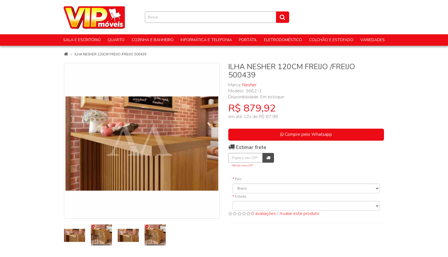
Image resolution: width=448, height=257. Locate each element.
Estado (241, 196)
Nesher (249, 85)
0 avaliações (263, 213)
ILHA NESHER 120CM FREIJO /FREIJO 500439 (110, 54)
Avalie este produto (299, 213)
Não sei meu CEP (242, 165)
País (238, 179)
